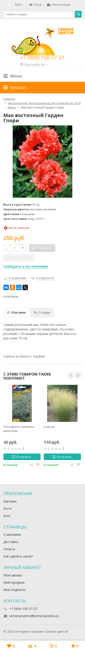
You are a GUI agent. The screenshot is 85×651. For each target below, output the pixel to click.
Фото (7, 508)
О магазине (12, 534)
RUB (19, 4)
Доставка (10, 542)
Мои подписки (14, 590)
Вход (35, 4)
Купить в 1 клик (19, 258)
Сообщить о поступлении (25, 266)
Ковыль (49, 427)
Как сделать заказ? (18, 556)
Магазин (10, 501)
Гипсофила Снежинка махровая (18, 429)
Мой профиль (14, 582)
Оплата (9, 549)
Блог (7, 516)
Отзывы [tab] (42, 312)
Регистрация (58, 4)
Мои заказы (12, 575)
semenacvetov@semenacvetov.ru (34, 616)
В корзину (21, 457)
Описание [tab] (16, 312)
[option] (22, 426)
